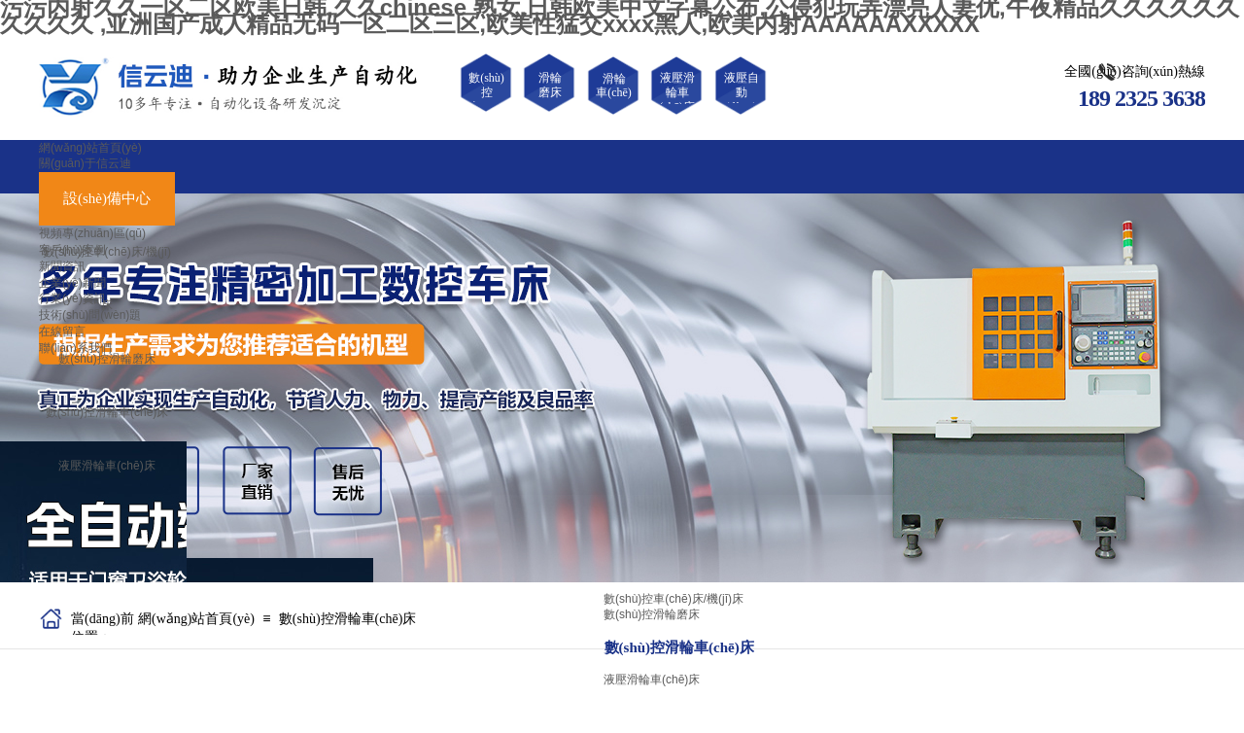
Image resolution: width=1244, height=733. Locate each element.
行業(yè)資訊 (72, 298)
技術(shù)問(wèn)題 (90, 315)
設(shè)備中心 (107, 198)
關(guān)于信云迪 (85, 163)
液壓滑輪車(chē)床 (106, 465)
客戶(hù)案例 (72, 250)
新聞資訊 (62, 266)
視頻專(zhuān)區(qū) (92, 233)
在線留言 (62, 331)
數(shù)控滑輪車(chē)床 (107, 412)
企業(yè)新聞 (72, 283)
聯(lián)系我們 (75, 348)
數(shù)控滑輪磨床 (106, 359)
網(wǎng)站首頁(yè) (90, 148)
